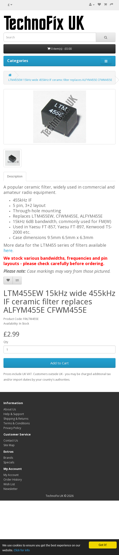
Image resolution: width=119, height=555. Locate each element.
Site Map (9, 445)
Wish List (9, 484)
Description (15, 176)
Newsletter (10, 489)
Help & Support (13, 414)
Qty (5, 342)
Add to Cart (59, 363)
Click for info (22, 550)
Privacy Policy (12, 428)
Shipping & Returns (15, 419)
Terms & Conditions (16, 423)
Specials (8, 462)
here (8, 250)
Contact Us (10, 440)
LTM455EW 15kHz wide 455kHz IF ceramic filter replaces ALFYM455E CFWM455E (60, 80)
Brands (8, 458)
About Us (9, 409)
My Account (11, 475)
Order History (12, 480)
